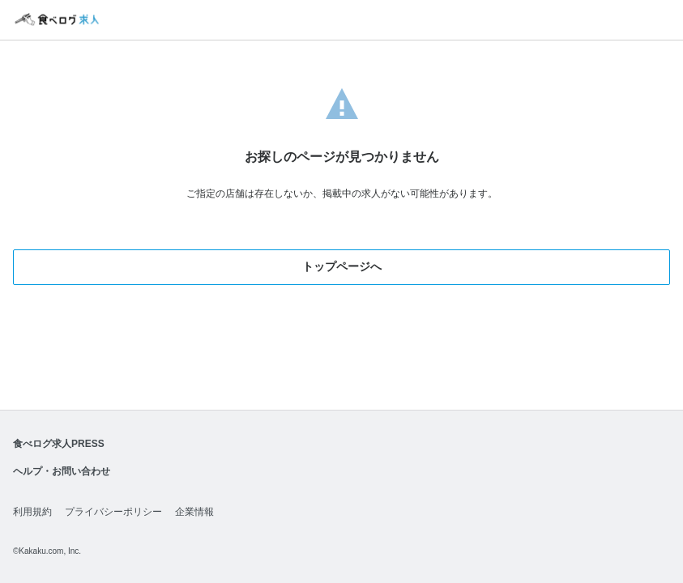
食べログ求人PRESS (59, 443)
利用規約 (32, 511)
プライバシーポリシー (113, 511)
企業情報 (194, 511)
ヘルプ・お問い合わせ (61, 471)
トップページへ (342, 266)
